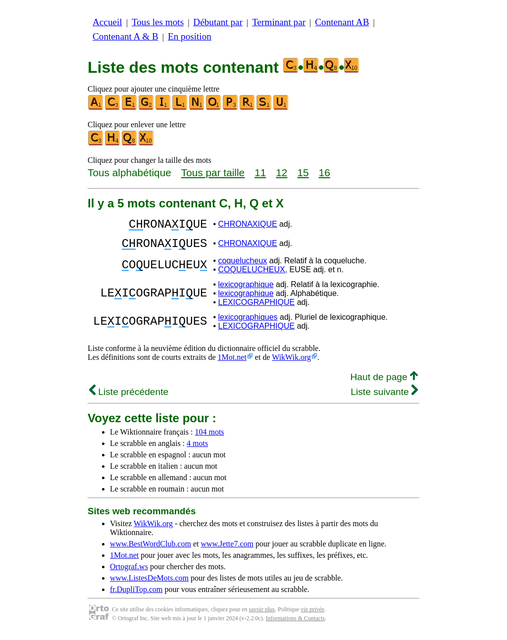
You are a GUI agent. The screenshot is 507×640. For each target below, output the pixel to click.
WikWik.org (291, 363)
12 (281, 172)
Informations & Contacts (295, 624)
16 (324, 172)
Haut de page (384, 383)
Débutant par (218, 22)
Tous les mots (158, 22)
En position (189, 36)
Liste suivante (384, 398)
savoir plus (262, 615)
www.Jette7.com (227, 549)
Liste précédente (128, 398)
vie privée (312, 615)
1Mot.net (232, 363)
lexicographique (246, 290)
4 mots (197, 449)
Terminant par (278, 22)
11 (260, 172)
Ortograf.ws (129, 572)
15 (302, 172)
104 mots (209, 438)
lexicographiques (248, 323)
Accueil (107, 22)
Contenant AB (342, 22)
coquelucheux (242, 266)
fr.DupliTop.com (136, 595)
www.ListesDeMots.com (149, 584)
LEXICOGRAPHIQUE (256, 308)
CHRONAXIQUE (247, 225)
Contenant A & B (125, 36)
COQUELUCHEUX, (253, 275)
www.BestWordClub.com (150, 549)
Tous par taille (213, 172)
